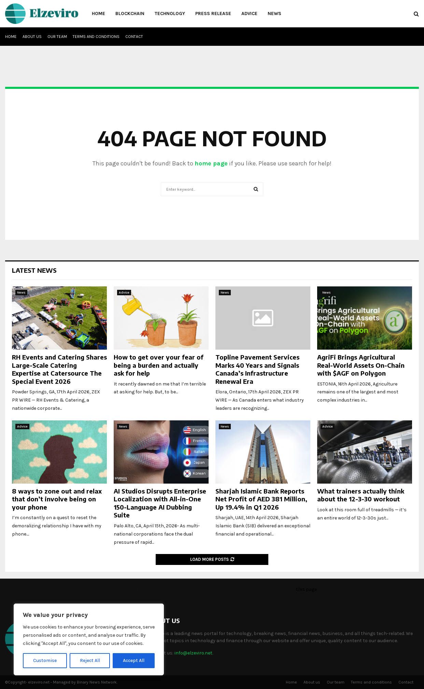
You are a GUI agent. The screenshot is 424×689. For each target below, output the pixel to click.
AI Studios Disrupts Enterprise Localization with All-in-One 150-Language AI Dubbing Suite (160, 503)
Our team (57, 36)
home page (211, 163)
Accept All (133, 660)
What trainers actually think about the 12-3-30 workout (360, 495)
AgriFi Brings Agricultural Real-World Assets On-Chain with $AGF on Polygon (361, 365)
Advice (249, 13)
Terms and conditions (96, 36)
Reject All (90, 660)
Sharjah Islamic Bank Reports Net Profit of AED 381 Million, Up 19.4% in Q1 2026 (261, 499)
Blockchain (129, 13)
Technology (170, 13)
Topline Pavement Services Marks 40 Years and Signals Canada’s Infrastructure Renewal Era (257, 369)
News (274, 13)
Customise (45, 660)
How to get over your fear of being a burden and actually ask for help (158, 365)
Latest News (34, 270)
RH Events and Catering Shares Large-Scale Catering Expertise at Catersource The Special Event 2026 (59, 369)
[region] (89, 639)
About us (32, 36)
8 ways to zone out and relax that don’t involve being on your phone (57, 499)
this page (306, 589)
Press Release (213, 13)
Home (98, 13)
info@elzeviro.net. (193, 653)
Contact (134, 36)
